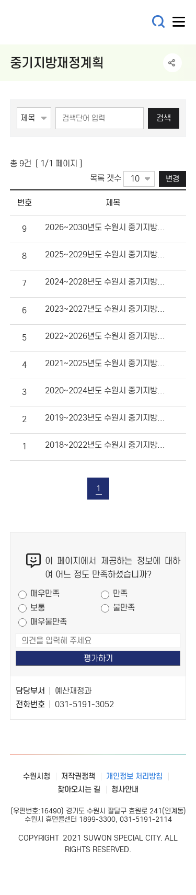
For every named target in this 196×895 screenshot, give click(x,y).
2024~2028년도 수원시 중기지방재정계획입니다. (106, 282)
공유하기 (172, 62)
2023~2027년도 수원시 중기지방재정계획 (106, 309)
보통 (37, 608)
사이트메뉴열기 (179, 24)
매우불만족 (48, 622)
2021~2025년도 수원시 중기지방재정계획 (106, 363)
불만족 (124, 608)
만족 (120, 593)
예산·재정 (72, 22)
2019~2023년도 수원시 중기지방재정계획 (106, 418)
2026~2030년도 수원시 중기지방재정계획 (106, 227)
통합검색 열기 (158, 22)
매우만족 (45, 593)
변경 (172, 179)
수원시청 (36, 776)
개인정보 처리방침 (134, 776)
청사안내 (125, 789)
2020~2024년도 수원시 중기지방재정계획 (106, 390)
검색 (163, 118)
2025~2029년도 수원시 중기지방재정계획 (106, 254)
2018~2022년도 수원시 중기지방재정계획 (106, 445)
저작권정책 (78, 776)
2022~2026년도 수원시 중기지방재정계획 (106, 336)
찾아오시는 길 (78, 789)
